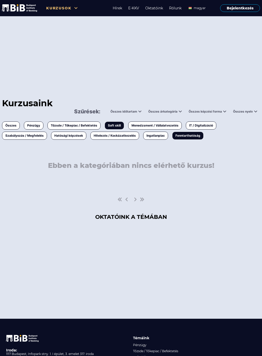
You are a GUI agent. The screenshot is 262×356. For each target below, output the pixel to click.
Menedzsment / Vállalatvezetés (155, 125)
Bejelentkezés (240, 8)
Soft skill (114, 125)
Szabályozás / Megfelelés (24, 135)
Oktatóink (154, 8)
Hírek (117, 8)
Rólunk (175, 8)
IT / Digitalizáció (201, 125)
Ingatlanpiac (155, 135)
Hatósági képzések (68, 135)
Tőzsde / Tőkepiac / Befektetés (74, 125)
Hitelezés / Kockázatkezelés (115, 135)
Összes (11, 125)
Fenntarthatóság (187, 135)
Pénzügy (33, 125)
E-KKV (133, 8)
